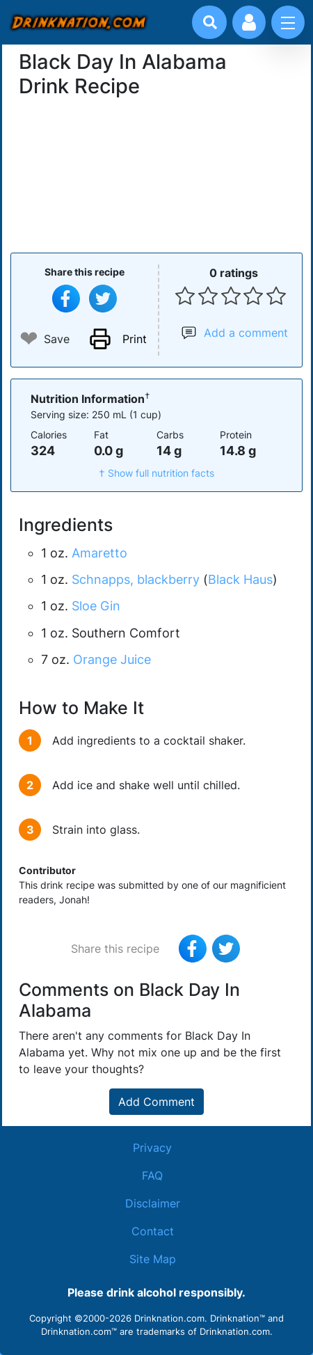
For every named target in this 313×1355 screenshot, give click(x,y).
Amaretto (99, 553)
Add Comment (156, 1102)
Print (134, 339)
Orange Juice (112, 659)
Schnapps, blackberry (136, 579)
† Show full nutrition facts (156, 473)
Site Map (152, 1259)
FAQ (152, 1175)
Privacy (152, 1148)
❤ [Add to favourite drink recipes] (28, 338)
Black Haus (240, 579)
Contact (152, 1231)
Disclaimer (152, 1203)
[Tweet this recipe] (103, 298)
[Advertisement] (156, 173)
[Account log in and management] (249, 22)
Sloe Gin (96, 606)
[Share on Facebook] (66, 298)
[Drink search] (210, 22)
